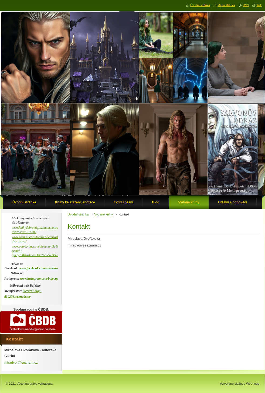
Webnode (252, 383)
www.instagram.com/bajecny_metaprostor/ (48, 278)
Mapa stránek (226, 5)
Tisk (259, 5)
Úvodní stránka (78, 214)
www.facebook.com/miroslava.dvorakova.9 (47, 268)
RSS (246, 5)
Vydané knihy (103, 214)
